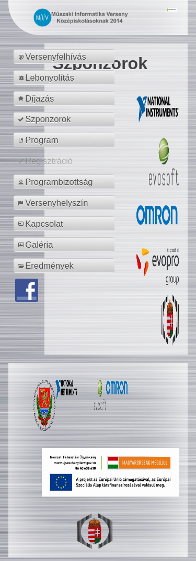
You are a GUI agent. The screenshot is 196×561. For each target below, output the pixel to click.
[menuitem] (65, 57)
